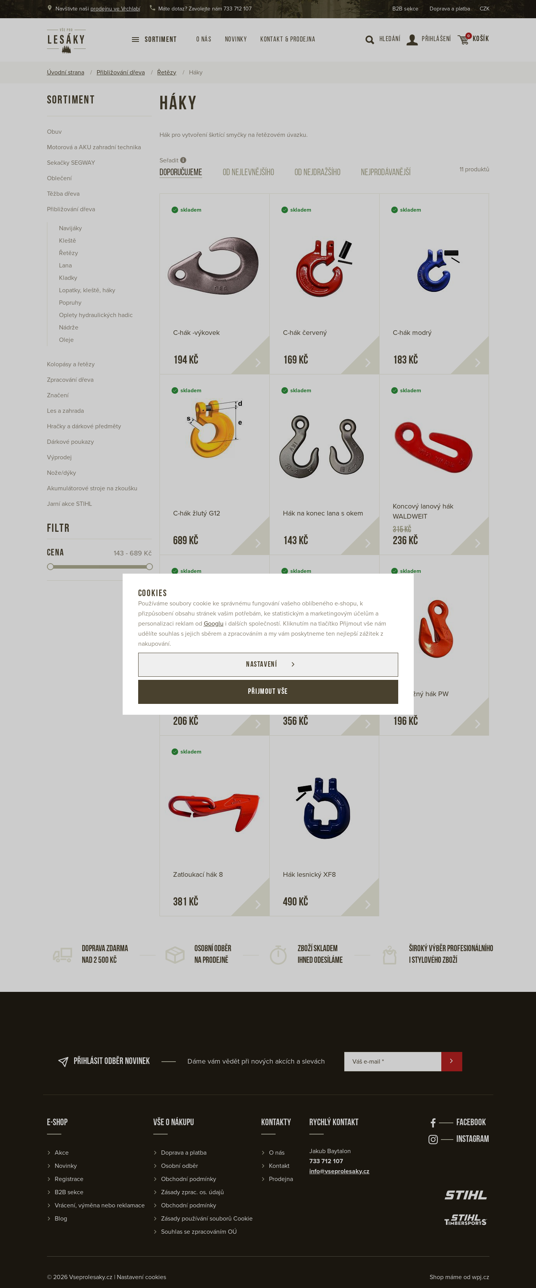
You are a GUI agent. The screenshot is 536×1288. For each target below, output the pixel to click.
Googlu (214, 624)
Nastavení (261, 665)
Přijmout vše (268, 692)
